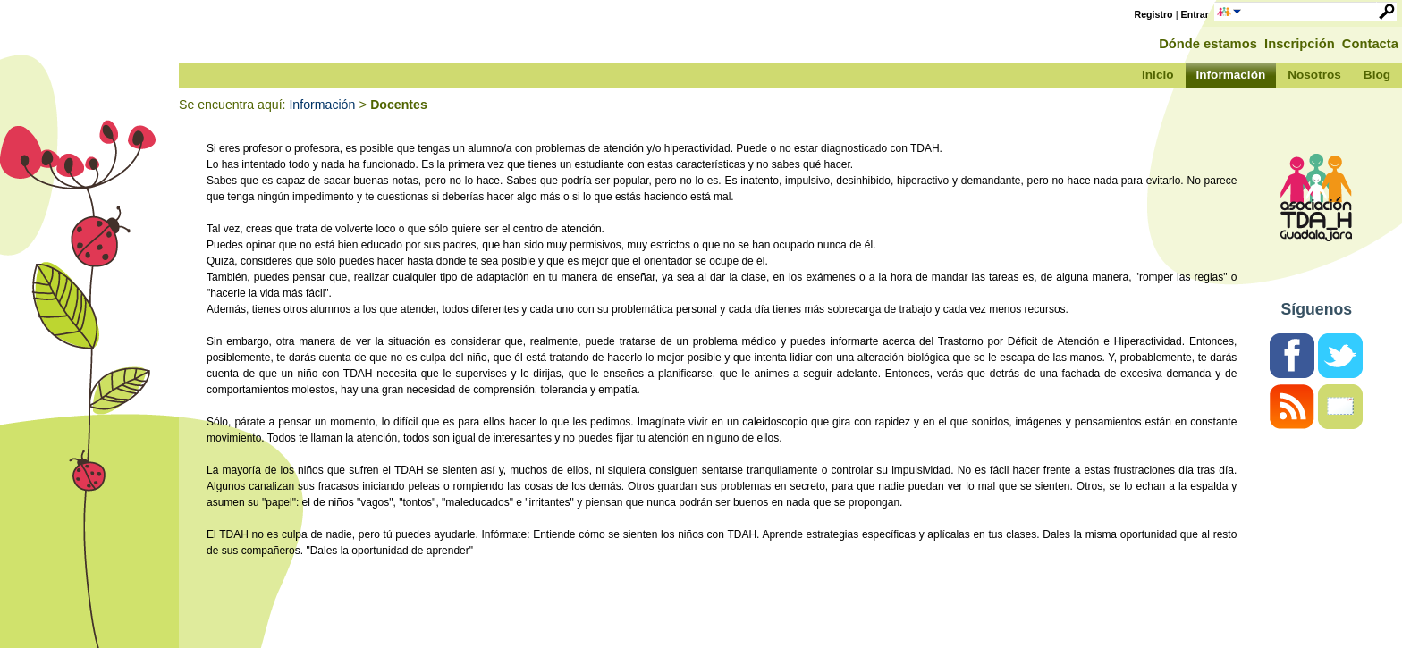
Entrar (1195, 14)
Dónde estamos (1208, 44)
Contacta (1370, 44)
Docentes (398, 104)
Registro (1154, 14)
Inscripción (1299, 44)
